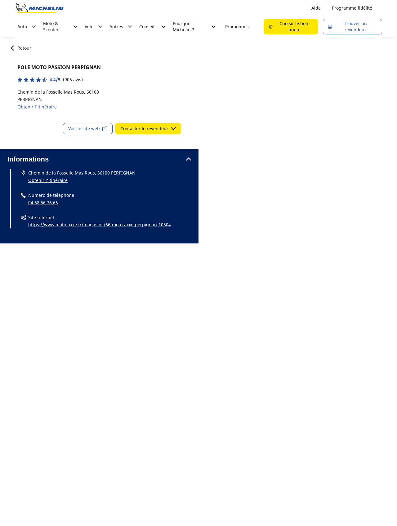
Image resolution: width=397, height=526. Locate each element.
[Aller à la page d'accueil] (40, 8)
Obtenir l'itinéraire (37, 107)
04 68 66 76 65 (43, 203)
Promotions (237, 26)
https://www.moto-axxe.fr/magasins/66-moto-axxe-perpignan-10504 (99, 225)
